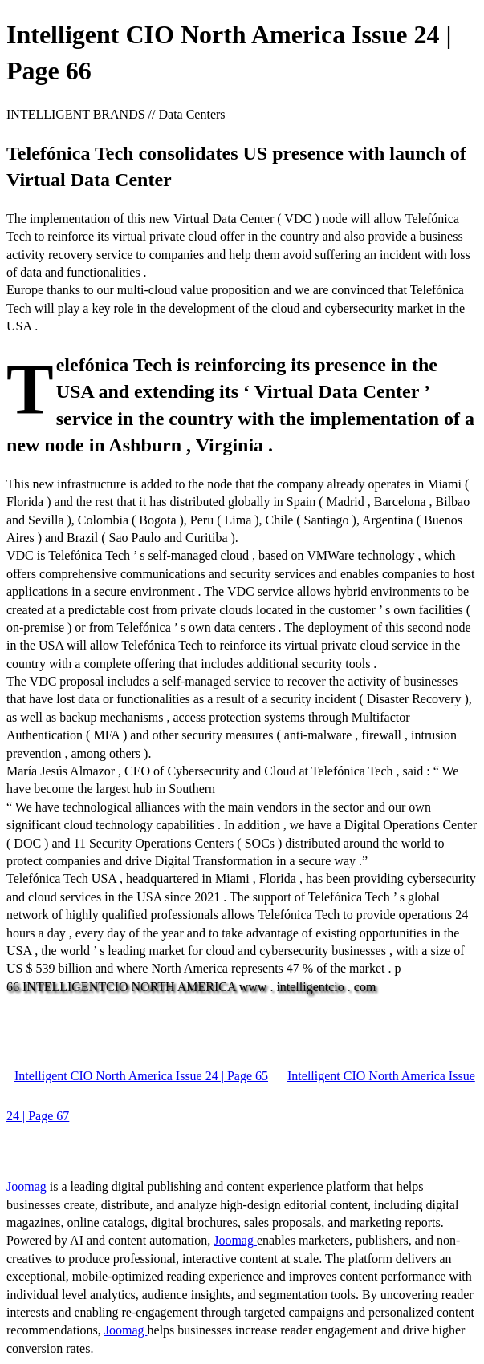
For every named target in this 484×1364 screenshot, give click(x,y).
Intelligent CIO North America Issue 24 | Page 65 (141, 1076)
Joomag (28, 1186)
